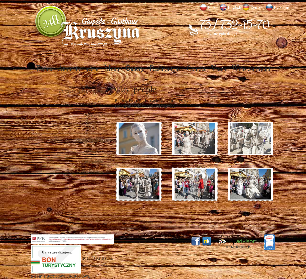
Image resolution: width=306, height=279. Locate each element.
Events (44, 68)
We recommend (251, 68)
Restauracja (242, 247)
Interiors (96, 103)
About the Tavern (78, 68)
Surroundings (90, 139)
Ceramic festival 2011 (85, 171)
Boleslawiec (93, 150)
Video (218, 68)
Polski (213, 7)
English (234, 7)
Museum (96, 127)
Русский (281, 7)
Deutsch (258, 7)
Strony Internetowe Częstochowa (60, 276)
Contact (196, 68)
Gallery (134, 68)
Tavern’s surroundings (81, 90)
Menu (111, 68)
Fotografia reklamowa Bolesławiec (145, 105)
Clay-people (92, 161)
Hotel (228, 247)
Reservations (164, 68)
